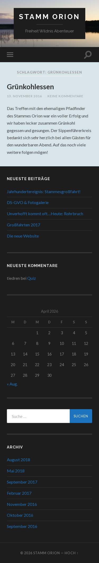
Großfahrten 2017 (23, 224)
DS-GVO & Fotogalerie (28, 202)
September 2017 (22, 481)
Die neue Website (23, 235)
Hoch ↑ (71, 553)
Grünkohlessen (30, 86)
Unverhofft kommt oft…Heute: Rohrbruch (45, 213)
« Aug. (12, 383)
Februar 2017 (19, 493)
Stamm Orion (49, 16)
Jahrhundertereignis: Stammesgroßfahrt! (44, 191)
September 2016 (22, 526)
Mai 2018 (16, 470)
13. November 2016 (24, 96)
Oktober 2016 (20, 515)
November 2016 (22, 504)
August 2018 (18, 459)
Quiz (31, 278)
